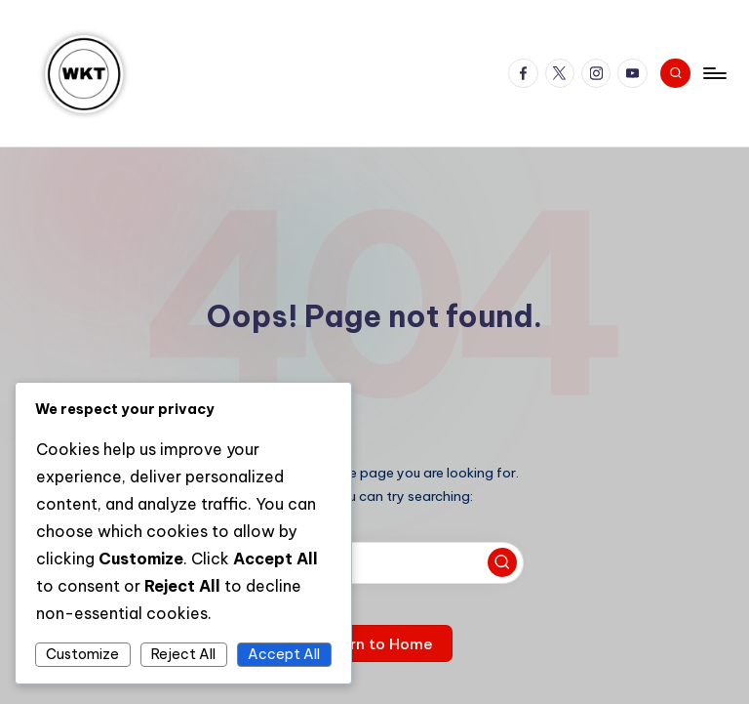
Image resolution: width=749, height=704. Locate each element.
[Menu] (713, 73)
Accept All (284, 654)
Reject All (183, 654)
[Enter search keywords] (374, 563)
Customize (82, 654)
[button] (502, 562)
